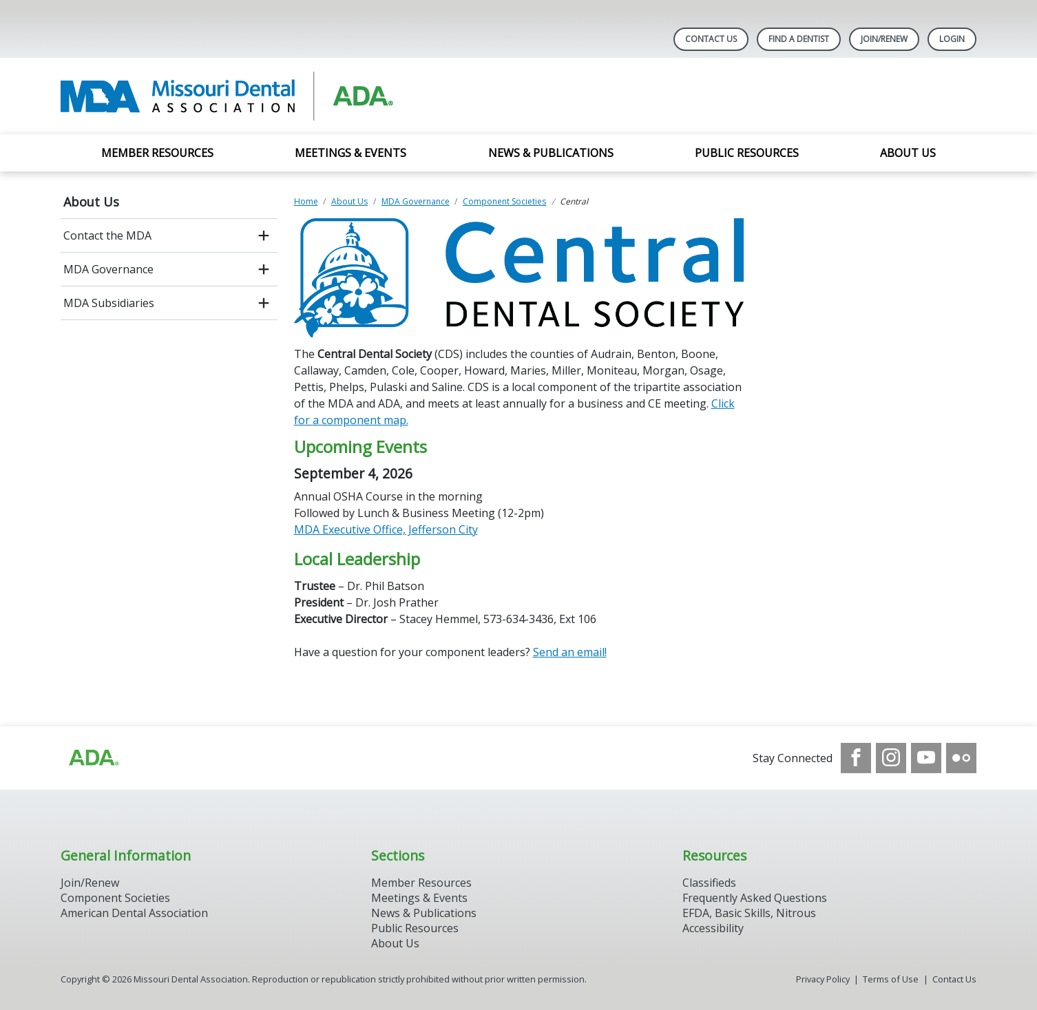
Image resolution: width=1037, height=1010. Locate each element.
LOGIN (952, 39)
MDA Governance (108, 269)
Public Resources (747, 152)
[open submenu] (264, 235)
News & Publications (551, 152)
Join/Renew (884, 39)
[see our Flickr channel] (961, 758)
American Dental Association (134, 912)
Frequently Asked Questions (754, 897)
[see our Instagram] (891, 758)
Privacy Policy (823, 979)
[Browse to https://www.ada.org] (93, 758)
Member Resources (157, 152)
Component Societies (504, 201)
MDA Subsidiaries (108, 303)
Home (306, 201)
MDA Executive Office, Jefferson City (386, 529)
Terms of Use (891, 979)
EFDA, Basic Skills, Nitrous (749, 912)
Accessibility (713, 928)
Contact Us (711, 39)
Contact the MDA (107, 235)
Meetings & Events (350, 152)
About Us (908, 152)
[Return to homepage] (239, 96)
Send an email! (570, 652)
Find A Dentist (798, 39)
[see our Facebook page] (856, 758)
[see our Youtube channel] (926, 758)
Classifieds (709, 882)
